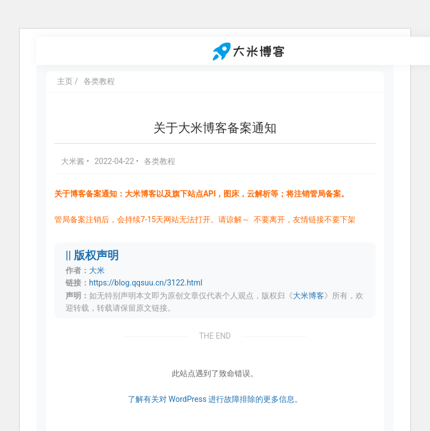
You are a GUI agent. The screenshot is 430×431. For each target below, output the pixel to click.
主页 (65, 81)
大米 (97, 270)
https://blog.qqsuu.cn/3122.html (145, 282)
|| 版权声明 (92, 255)
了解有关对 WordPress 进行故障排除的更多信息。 (215, 399)
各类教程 (99, 81)
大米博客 (308, 295)
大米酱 (73, 161)
